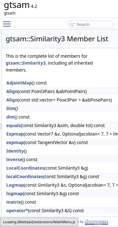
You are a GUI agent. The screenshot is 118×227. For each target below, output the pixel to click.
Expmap (50, 143)
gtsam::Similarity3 (89, 72)
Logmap (50, 194)
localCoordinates (60, 185)
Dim (46, 117)
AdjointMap (54, 92)
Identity (50, 160)
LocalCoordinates (61, 177)
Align (47, 100)
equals (49, 134)
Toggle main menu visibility (8, 21)
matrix (49, 211)
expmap (50, 151)
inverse (50, 168)
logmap (50, 202)
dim (46, 126)
